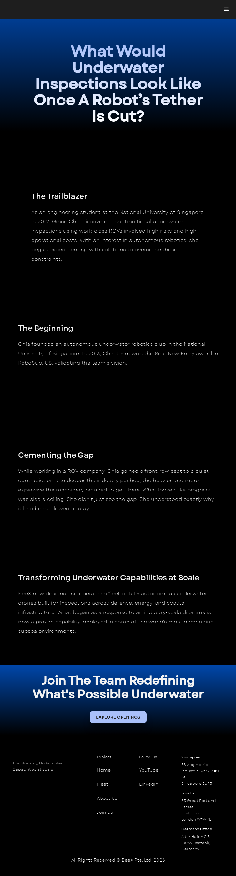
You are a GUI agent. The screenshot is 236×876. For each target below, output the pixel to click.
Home (104, 770)
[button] (226, 9)
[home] (7, 9)
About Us (107, 798)
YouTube (148, 770)
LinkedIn (148, 784)
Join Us (105, 812)
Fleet (102, 784)
